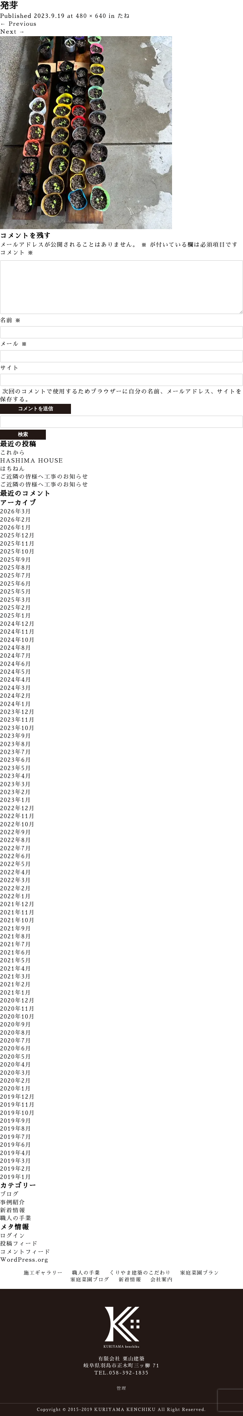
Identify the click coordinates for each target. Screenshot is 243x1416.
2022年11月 (17, 816)
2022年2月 (15, 888)
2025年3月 (16, 600)
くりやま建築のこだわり (140, 1272)
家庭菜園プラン (199, 1272)
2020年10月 (17, 1017)
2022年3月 (15, 880)
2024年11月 (17, 632)
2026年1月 (16, 528)
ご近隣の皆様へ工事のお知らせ (44, 477)
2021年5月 (16, 960)
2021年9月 (16, 929)
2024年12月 (17, 624)
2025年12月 (17, 535)
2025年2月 (16, 608)
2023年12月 (17, 712)
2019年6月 (16, 1145)
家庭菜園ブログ (89, 1279)
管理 (121, 1388)
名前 (10, 320)
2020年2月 (15, 1081)
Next (12, 32)
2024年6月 (16, 664)
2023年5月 (16, 768)
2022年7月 (16, 848)
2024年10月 (17, 640)
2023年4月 (16, 776)
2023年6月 (16, 760)
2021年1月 (15, 993)
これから (12, 453)
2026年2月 (16, 520)
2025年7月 (16, 576)
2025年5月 (16, 592)
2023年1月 (15, 800)
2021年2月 (15, 984)
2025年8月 (16, 568)
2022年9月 (16, 832)
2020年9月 (16, 1025)
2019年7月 (16, 1137)
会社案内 (161, 1279)
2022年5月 (16, 864)
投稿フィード (19, 1244)
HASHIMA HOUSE (31, 461)
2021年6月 (16, 953)
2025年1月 (16, 616)
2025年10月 (17, 552)
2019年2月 (16, 1169)
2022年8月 (16, 840)
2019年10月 (17, 1113)
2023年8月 (16, 744)
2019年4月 (16, 1153)
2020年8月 (16, 1033)
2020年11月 (17, 1009)
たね (124, 16)
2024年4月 (16, 680)
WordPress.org (24, 1260)
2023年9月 (16, 736)
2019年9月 (16, 1121)
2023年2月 (15, 792)
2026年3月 (16, 511)
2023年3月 (15, 784)
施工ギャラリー (43, 1272)
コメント (17, 253)
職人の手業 (16, 1218)
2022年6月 (16, 856)
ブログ (9, 1194)
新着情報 (12, 1210)
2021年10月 (17, 920)
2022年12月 (17, 808)
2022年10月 (17, 824)
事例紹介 (12, 1202)
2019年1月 (16, 1177)
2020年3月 (15, 1073)
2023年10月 (17, 728)
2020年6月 (16, 1049)
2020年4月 (16, 1065)
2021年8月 (16, 936)
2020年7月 (16, 1041)
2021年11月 (17, 912)
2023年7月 (16, 752)
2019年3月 (16, 1161)
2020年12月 (17, 1001)
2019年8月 (16, 1129)
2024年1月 (16, 704)
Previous (18, 24)
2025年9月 (16, 560)
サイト (9, 368)
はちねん (12, 469)
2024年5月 (16, 672)
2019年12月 (17, 1097)
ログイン (12, 1236)
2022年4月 (16, 872)
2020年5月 (16, 1057)
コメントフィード (25, 1252)
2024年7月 (16, 656)
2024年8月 (16, 648)
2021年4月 (16, 969)
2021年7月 (16, 944)
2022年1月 (15, 896)
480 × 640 (91, 16)
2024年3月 (16, 688)
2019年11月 (17, 1105)
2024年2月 (16, 696)
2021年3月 (15, 977)
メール (14, 344)
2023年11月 (17, 720)
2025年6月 (16, 584)
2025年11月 (17, 544)
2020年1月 (15, 1089)
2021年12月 (17, 904)
